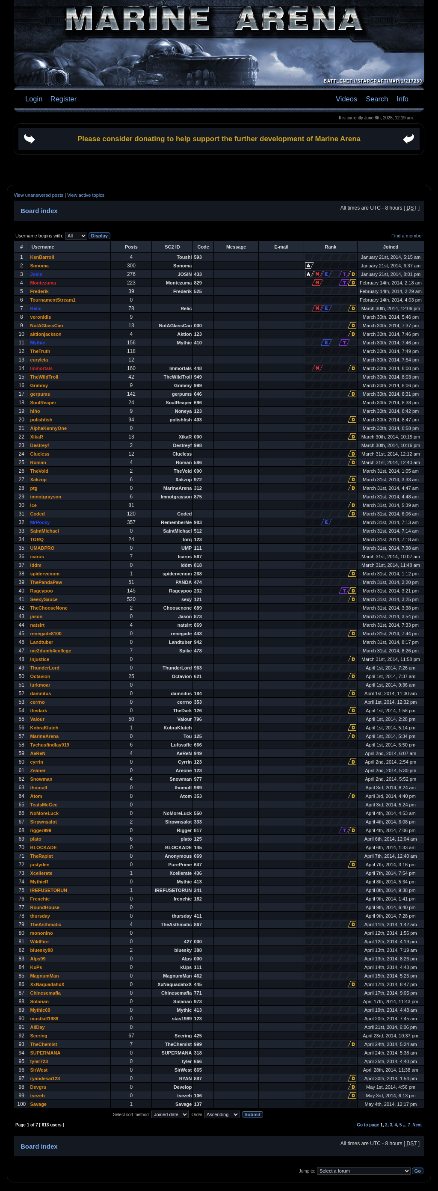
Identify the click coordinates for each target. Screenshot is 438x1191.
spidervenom (44, 573)
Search (377, 99)
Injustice (39, 659)
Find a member (407, 235)
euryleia (39, 359)
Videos (346, 99)
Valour (37, 719)
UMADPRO (42, 548)
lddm (35, 565)
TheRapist (41, 856)
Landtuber (41, 642)
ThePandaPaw (46, 582)
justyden (39, 864)
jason (36, 616)
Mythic (37, 342)
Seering (38, 1035)
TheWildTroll (44, 376)
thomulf (38, 787)
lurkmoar (40, 684)
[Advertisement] (219, 170)
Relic (35, 308)
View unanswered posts (38, 195)
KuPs (36, 967)
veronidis (40, 317)
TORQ (37, 539)
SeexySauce (43, 599)
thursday (40, 915)
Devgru (38, 1087)
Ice (33, 505)
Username (42, 246)
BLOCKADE (43, 847)
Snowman (41, 779)
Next (417, 1125)
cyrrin (36, 761)
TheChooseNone (48, 607)
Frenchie (40, 898)
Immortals (41, 368)
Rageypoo (41, 590)
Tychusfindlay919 (49, 744)
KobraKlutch (44, 727)
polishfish (41, 419)
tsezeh (37, 1095)
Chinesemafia (45, 992)
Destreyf (39, 445)
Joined (390, 246)
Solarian (39, 1001)
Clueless (39, 453)
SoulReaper (43, 402)
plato (35, 838)
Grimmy (39, 385)
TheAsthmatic (45, 924)
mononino (41, 933)
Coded (37, 513)
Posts (131, 246)
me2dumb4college (50, 650)
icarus (37, 556)
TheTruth (40, 351)
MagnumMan (44, 975)
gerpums (40, 394)
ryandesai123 (45, 1078)
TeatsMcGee (43, 804)
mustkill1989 (44, 1018)
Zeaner (37, 770)
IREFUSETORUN (48, 890)
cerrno (37, 702)
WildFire (39, 941)
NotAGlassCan (46, 325)
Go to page (368, 1125)
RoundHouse (44, 907)
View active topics (85, 195)
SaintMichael (44, 530)
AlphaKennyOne (48, 428)
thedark (38, 710)
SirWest (38, 1069)
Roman (38, 462)
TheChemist (43, 1044)
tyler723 (39, 1061)
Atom (36, 796)
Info (402, 99)
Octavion (40, 676)
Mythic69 (40, 1010)
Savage (38, 1104)
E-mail (281, 246)
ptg (33, 488)
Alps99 (37, 958)
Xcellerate (41, 873)
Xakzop (38, 479)
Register (62, 99)
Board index (39, 210)
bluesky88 (41, 950)
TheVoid (39, 471)
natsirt (37, 625)
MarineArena (44, 736)
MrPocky (40, 522)
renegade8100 (45, 633)
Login (33, 99)
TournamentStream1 (52, 299)
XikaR (36, 436)
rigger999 (40, 830)
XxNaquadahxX (47, 984)
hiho (35, 411)
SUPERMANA (45, 1052)
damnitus (40, 693)
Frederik (39, 291)
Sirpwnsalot (43, 821)
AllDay (37, 1027)
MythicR (39, 881)
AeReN (37, 753)
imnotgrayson (45, 496)
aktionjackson (45, 334)
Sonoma (39, 265)
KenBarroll (42, 257)
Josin (36, 274)
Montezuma (43, 282)
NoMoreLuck (44, 813)
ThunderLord (44, 667)
